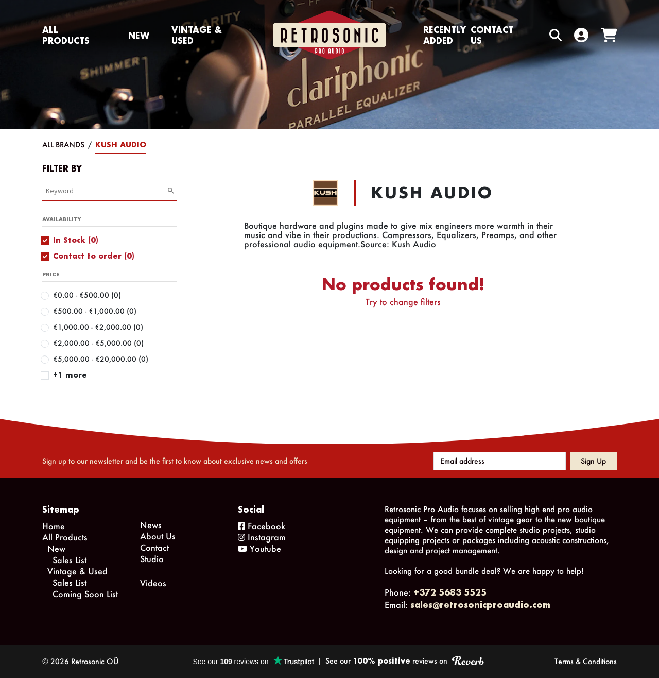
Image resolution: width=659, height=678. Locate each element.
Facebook (261, 525)
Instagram (262, 537)
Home (53, 525)
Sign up (593, 461)
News (151, 524)
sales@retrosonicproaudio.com (480, 604)
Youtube (259, 548)
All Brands (63, 144)
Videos (153, 583)
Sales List (69, 559)
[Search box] (533, 35)
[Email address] (499, 461)
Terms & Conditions (585, 661)
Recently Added (444, 35)
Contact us (492, 35)
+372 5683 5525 (450, 592)
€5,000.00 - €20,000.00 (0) (100, 359)
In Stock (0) (75, 240)
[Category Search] (106, 190)
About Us (158, 536)
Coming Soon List (85, 593)
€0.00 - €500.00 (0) (87, 295)
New (138, 35)
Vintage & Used (196, 35)
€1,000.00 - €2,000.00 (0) (98, 327)
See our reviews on (404, 661)
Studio (152, 558)
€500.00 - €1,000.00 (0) (94, 311)
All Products (66, 35)
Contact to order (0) (93, 256)
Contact (154, 547)
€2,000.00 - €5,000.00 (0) (98, 343)
